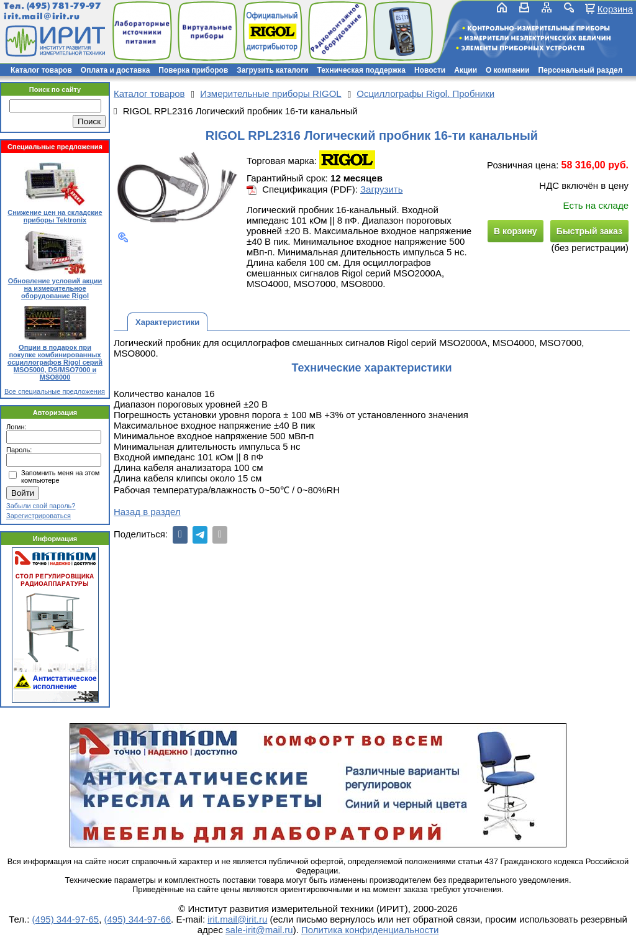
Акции (465, 70)
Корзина (615, 9)
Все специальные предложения (54, 391)
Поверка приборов (193, 70)
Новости (429, 70)
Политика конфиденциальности (369, 929)
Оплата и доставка (115, 70)
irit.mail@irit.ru (42, 16)
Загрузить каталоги (272, 70)
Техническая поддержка (361, 70)
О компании (508, 70)
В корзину (515, 231)
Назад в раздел (147, 511)
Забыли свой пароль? (40, 505)
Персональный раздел (580, 70)
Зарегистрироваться (38, 515)
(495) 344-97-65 (65, 919)
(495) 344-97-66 (137, 919)
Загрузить (381, 189)
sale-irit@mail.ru (259, 929)
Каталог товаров (41, 70)
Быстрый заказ (589, 231)
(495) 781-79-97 (64, 6)
